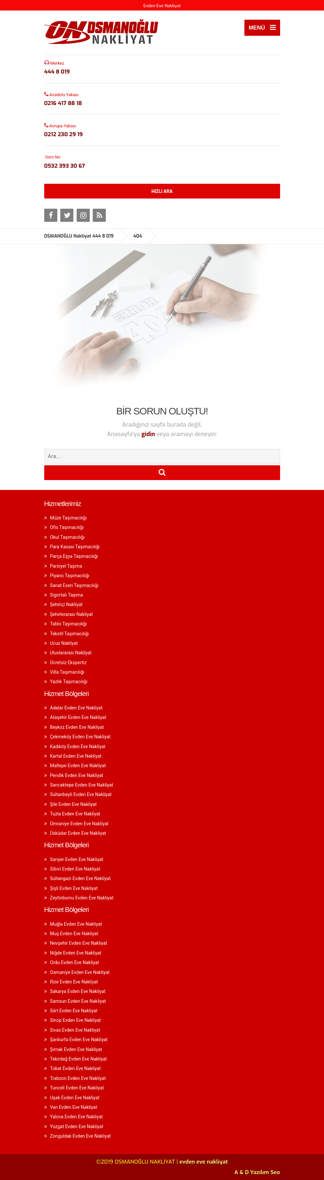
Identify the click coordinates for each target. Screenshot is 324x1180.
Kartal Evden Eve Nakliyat (76, 756)
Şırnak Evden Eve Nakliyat (76, 1049)
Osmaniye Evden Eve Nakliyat (80, 972)
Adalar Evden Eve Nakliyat (76, 707)
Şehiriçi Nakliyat (66, 604)
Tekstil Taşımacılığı (69, 633)
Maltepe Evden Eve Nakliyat (78, 765)
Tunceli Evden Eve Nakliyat (77, 1087)
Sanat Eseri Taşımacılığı (74, 585)
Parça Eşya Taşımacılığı (74, 556)
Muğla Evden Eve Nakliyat (76, 924)
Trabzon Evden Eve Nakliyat (78, 1078)
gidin (149, 434)
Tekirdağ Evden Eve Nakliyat (78, 1059)
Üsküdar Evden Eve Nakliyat (78, 833)
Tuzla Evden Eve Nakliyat (75, 813)
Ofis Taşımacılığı (67, 527)
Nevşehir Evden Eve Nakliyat (78, 943)
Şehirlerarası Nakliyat (71, 614)
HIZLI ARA (162, 191)
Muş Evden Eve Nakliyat (74, 933)
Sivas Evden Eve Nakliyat (75, 1030)
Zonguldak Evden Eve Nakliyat (80, 1136)
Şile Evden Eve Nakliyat (73, 804)
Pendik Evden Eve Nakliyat (76, 775)
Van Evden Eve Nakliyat (73, 1107)
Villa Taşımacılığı (67, 672)
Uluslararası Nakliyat (71, 652)
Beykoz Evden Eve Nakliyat (77, 727)
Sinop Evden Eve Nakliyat (75, 1020)
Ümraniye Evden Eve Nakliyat (79, 823)
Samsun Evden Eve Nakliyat (78, 1001)
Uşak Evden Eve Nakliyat (75, 1097)
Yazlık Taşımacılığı (68, 681)
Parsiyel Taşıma (66, 566)
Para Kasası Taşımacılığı (75, 546)
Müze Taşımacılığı (68, 517)
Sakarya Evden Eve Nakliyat (78, 991)
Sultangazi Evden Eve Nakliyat (80, 878)
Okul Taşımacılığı (67, 537)
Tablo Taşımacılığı (68, 623)
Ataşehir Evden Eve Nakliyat (78, 717)
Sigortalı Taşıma (66, 595)
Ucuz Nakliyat (64, 643)
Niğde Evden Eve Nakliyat (76, 953)
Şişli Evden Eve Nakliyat (74, 888)
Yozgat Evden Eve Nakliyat (77, 1126)
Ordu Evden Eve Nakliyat (74, 962)
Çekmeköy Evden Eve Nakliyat (80, 736)
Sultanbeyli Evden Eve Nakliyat (81, 794)
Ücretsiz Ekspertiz (68, 662)
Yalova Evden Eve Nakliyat (76, 1116)
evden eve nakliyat (204, 1162)
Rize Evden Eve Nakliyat (74, 981)
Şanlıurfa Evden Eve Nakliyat (79, 1039)
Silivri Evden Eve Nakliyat (75, 869)
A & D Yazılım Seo (257, 1172)
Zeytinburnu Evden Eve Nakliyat (82, 897)
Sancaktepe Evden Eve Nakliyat (81, 785)
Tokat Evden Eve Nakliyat (75, 1068)
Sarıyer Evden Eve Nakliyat (77, 859)
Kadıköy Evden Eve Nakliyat (77, 746)
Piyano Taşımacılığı (69, 575)
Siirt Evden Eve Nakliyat (74, 1010)
